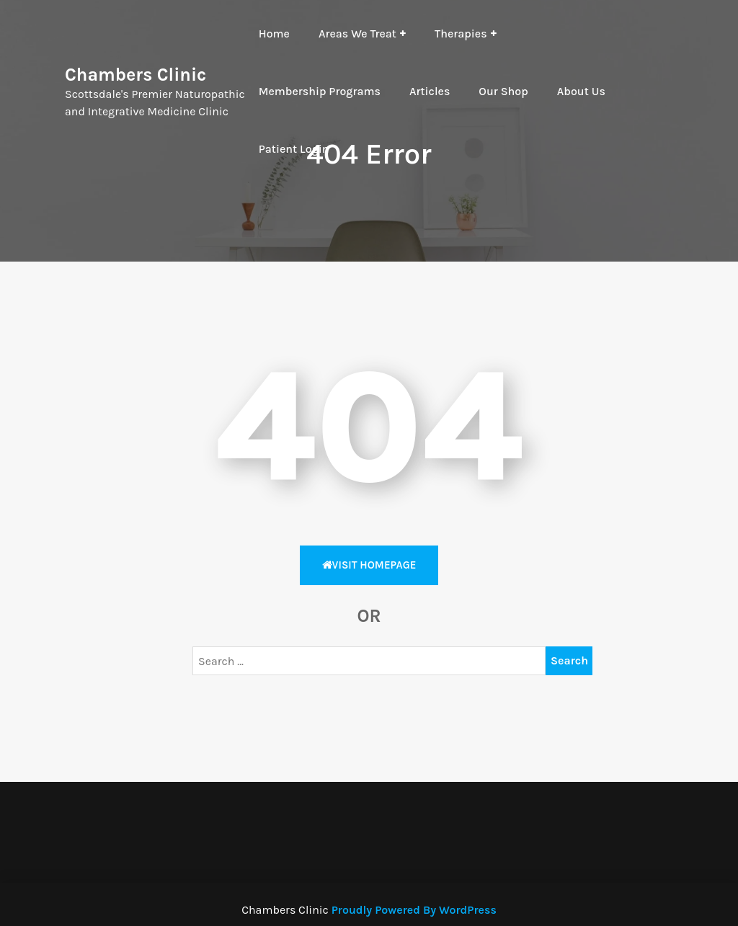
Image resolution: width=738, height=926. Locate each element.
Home (274, 33)
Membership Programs (320, 91)
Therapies (461, 33)
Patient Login (294, 149)
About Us (581, 91)
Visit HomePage (369, 564)
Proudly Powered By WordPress (414, 910)
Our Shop (503, 91)
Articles (429, 91)
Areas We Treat (357, 33)
